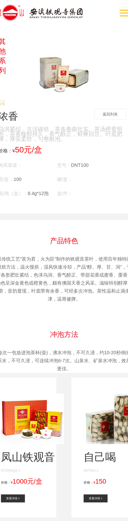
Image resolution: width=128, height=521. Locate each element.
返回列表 (110, 114)
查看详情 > (13, 498)
